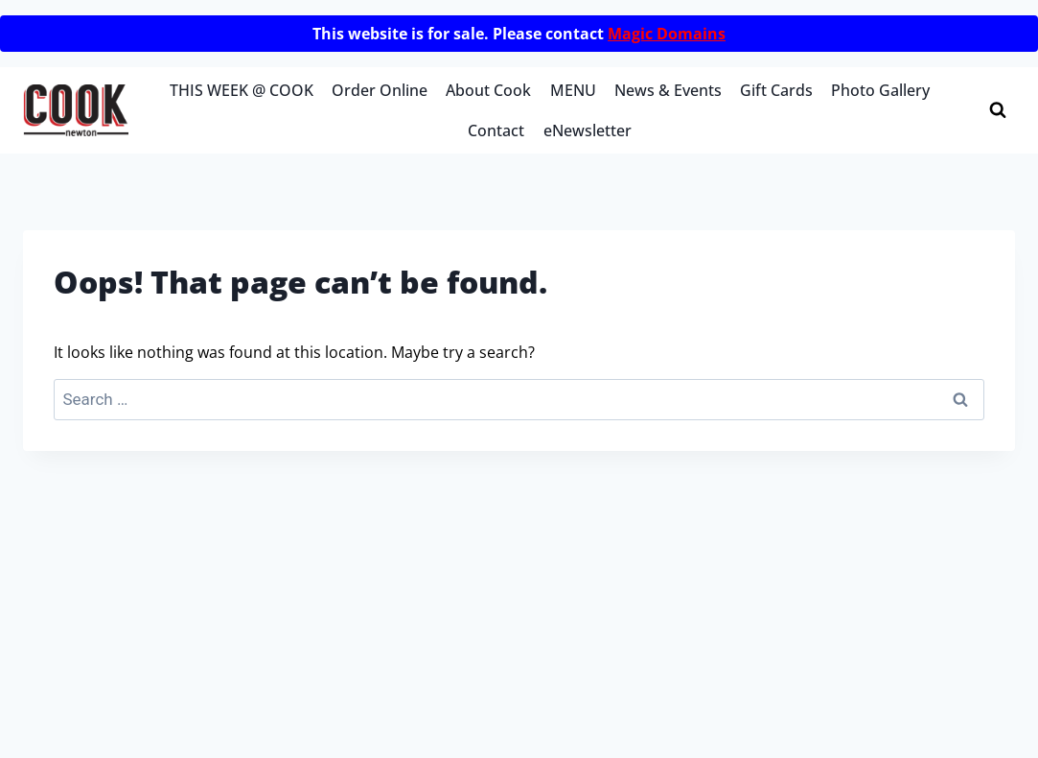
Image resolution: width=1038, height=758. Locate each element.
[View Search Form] (997, 110)
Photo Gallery (880, 90)
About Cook (488, 90)
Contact (496, 130)
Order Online (379, 90)
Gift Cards (776, 90)
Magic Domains (667, 33)
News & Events (668, 90)
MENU (573, 90)
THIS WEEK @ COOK (241, 90)
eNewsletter (587, 130)
